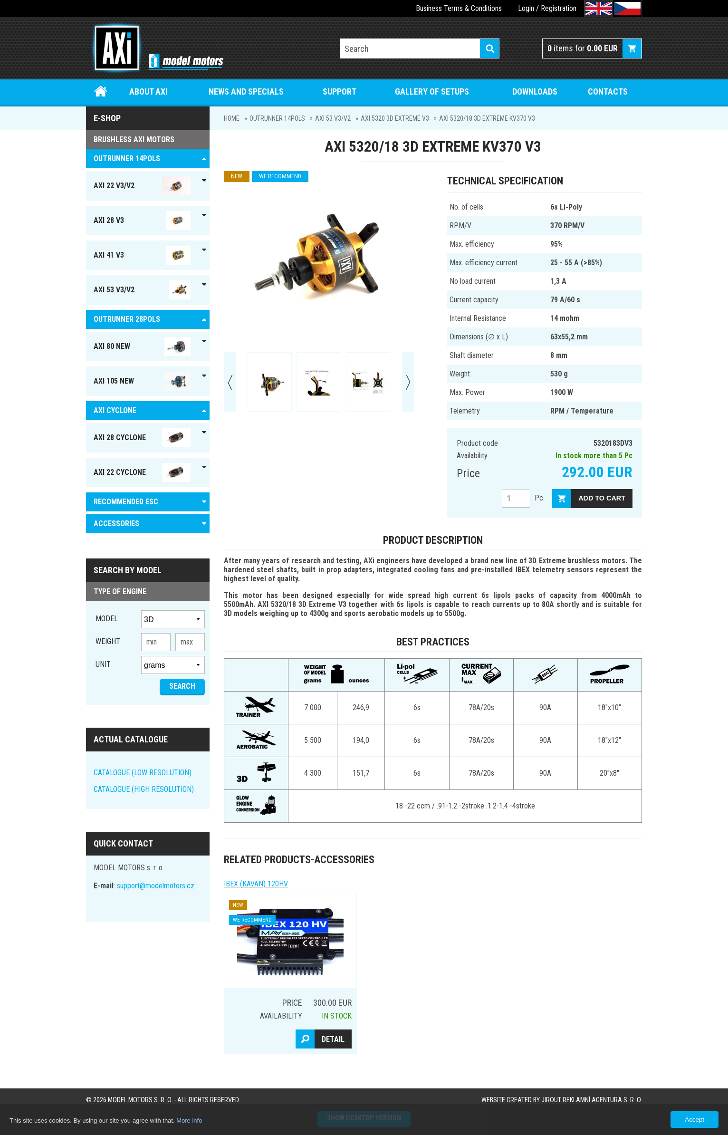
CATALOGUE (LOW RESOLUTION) (143, 772)
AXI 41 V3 (142, 255)
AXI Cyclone (115, 410)
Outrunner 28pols (127, 319)
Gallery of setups (432, 91)
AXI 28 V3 (142, 220)
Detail (333, 1039)
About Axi (148, 91)
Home (101, 91)
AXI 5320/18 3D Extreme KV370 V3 (487, 118)
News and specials (246, 91)
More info (189, 1120)
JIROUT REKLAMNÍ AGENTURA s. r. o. (591, 1100)
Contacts (608, 91)
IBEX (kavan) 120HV (256, 883)
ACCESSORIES (116, 523)
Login (526, 8)
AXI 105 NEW (142, 381)
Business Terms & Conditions (459, 8)
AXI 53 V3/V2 (333, 118)
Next (408, 382)
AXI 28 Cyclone (142, 437)
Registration (558, 8)
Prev (230, 382)
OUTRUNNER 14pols (277, 118)
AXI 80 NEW (142, 346)
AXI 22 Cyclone (142, 472)
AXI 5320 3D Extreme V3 (395, 118)
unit (103, 664)
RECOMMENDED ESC (126, 501)
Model (107, 618)
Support (339, 91)
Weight (108, 641)
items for (582, 48)
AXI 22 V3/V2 (142, 185)
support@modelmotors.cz (155, 885)
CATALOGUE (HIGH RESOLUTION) (144, 789)
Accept (694, 1119)
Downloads (534, 91)
